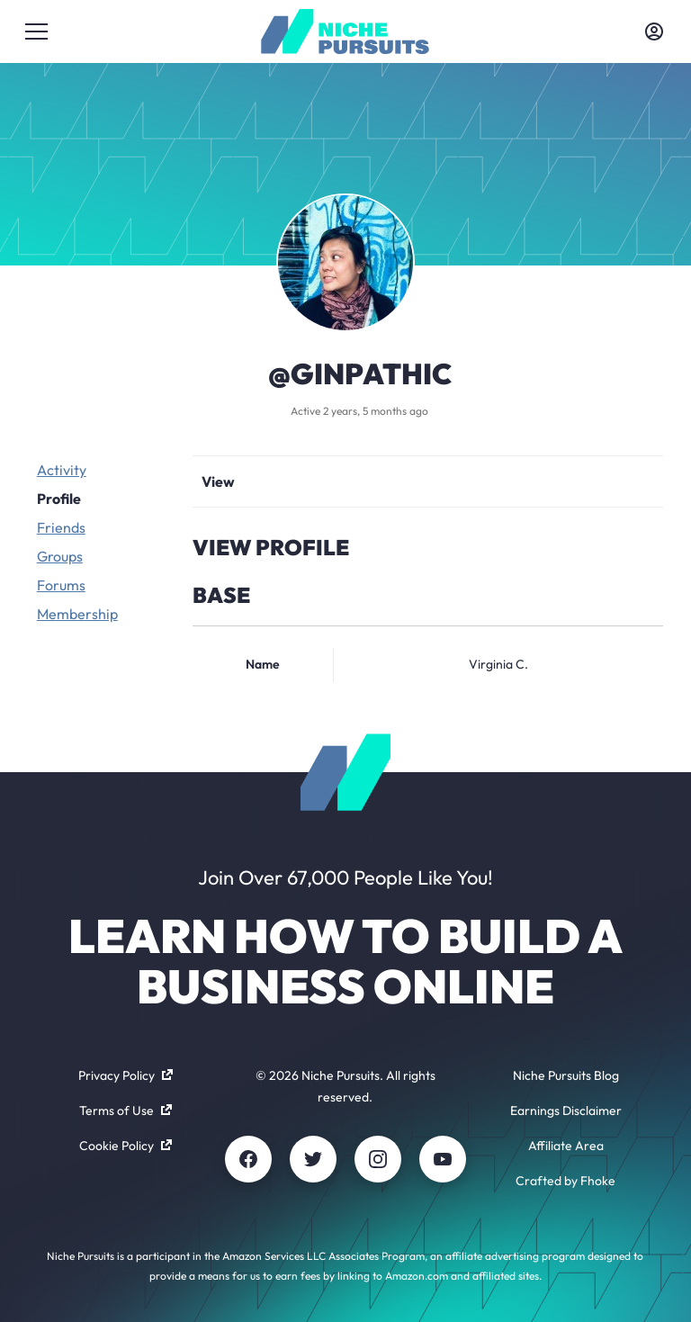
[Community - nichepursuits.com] (345, 31)
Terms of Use (125, 1110)
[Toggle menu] (37, 31)
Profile (59, 499)
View (218, 481)
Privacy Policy (125, 1075)
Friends (61, 527)
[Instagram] (377, 1159)
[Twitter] (313, 1159)
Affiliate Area (566, 1146)
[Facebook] (248, 1159)
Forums (61, 585)
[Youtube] (442, 1159)
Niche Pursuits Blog (566, 1075)
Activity (61, 470)
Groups (60, 556)
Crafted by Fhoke (565, 1181)
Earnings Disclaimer (566, 1110)
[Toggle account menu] (654, 31)
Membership (77, 614)
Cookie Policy (125, 1146)
